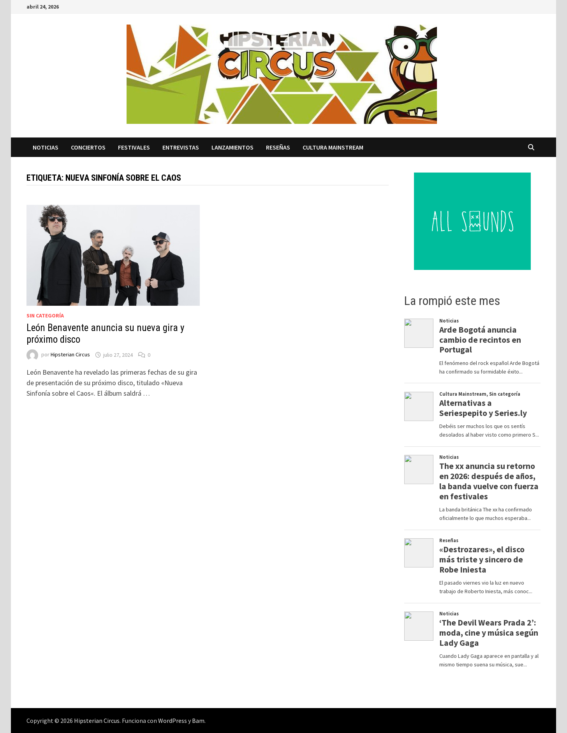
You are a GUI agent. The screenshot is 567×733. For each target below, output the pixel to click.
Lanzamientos (232, 147)
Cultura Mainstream (333, 147)
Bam (198, 720)
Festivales (134, 147)
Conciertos (88, 147)
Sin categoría (45, 315)
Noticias (45, 147)
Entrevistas (180, 147)
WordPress (172, 720)
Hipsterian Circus (70, 354)
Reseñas (278, 147)
